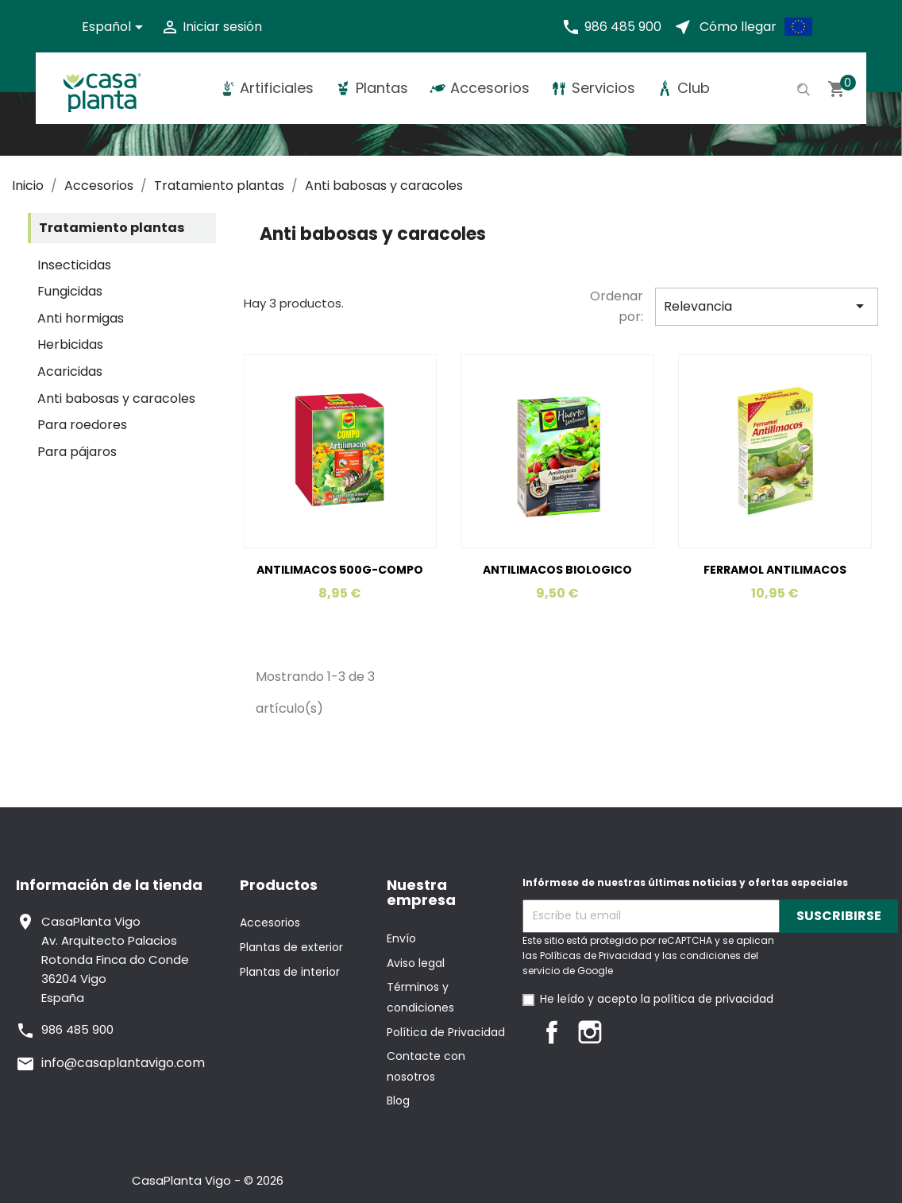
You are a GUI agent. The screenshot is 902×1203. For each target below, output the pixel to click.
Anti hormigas (80, 318)
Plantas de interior (290, 972)
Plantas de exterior (291, 947)
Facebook (552, 1032)
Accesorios (270, 922)
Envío (401, 938)
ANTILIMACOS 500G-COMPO (339, 570)
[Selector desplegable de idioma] (115, 27)
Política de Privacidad (446, 1032)
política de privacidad (713, 999)
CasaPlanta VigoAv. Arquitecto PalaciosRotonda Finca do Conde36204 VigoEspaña (115, 959)
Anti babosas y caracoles (116, 398)
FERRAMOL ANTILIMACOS (774, 570)
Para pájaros (77, 452)
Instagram (590, 1032)
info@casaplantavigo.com (123, 1063)
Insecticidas (74, 265)
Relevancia (766, 305)
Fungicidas (69, 291)
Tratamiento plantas (111, 228)
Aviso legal (416, 963)
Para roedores (82, 425)
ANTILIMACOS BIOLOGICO (557, 570)
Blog (398, 1100)
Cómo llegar (738, 26)
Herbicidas (70, 344)
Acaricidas (69, 371)
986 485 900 (622, 26)
